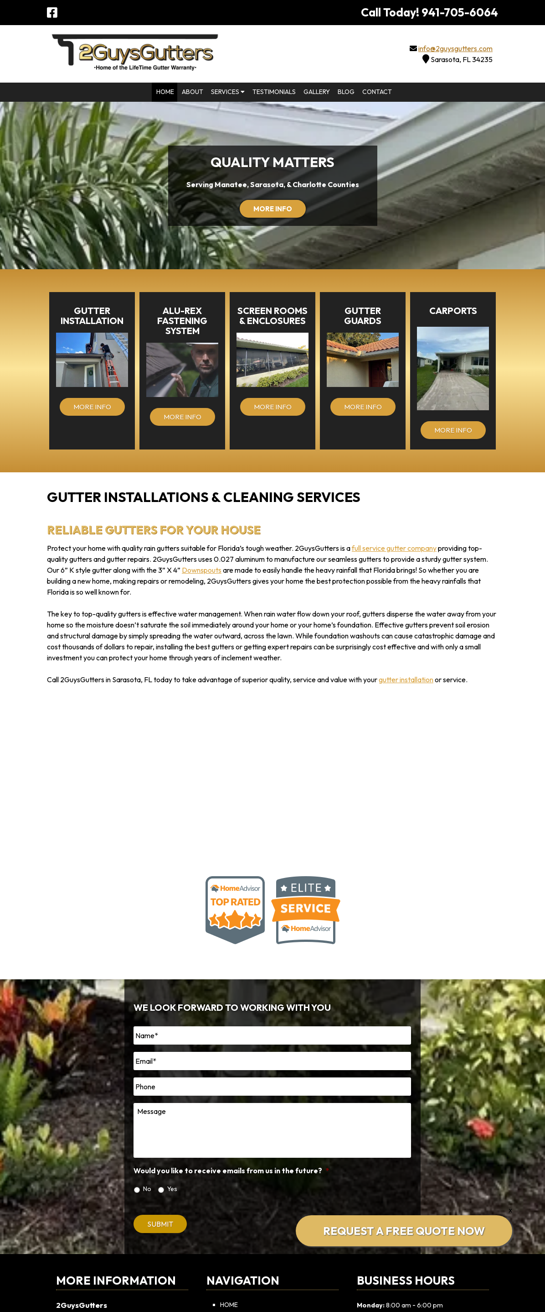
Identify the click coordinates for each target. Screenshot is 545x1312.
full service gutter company (394, 548)
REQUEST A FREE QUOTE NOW (404, 1231)
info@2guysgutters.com (455, 48)
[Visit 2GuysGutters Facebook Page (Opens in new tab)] (52, 12)
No (147, 1189)
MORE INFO (272, 208)
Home (165, 92)
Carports (453, 310)
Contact (377, 92)
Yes (172, 1189)
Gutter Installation (92, 315)
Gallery (316, 92)
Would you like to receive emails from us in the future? (231, 1170)
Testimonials (274, 92)
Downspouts (201, 570)
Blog (346, 92)
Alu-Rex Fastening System (182, 320)
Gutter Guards (362, 315)
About (192, 92)
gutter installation (406, 679)
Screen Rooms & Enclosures (272, 315)
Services (228, 92)
